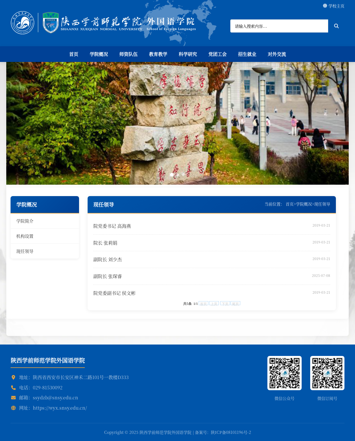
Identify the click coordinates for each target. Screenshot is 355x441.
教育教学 (158, 54)
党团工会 (217, 54)
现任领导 (24, 251)
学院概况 (99, 54)
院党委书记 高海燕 (112, 226)
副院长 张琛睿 (107, 276)
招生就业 (247, 54)
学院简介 (24, 221)
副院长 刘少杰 (107, 259)
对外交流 (277, 54)
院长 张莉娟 (105, 242)
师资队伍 (128, 54)
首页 (73, 54)
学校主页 (333, 6)
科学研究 (188, 54)
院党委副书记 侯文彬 (114, 293)
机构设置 (24, 236)
